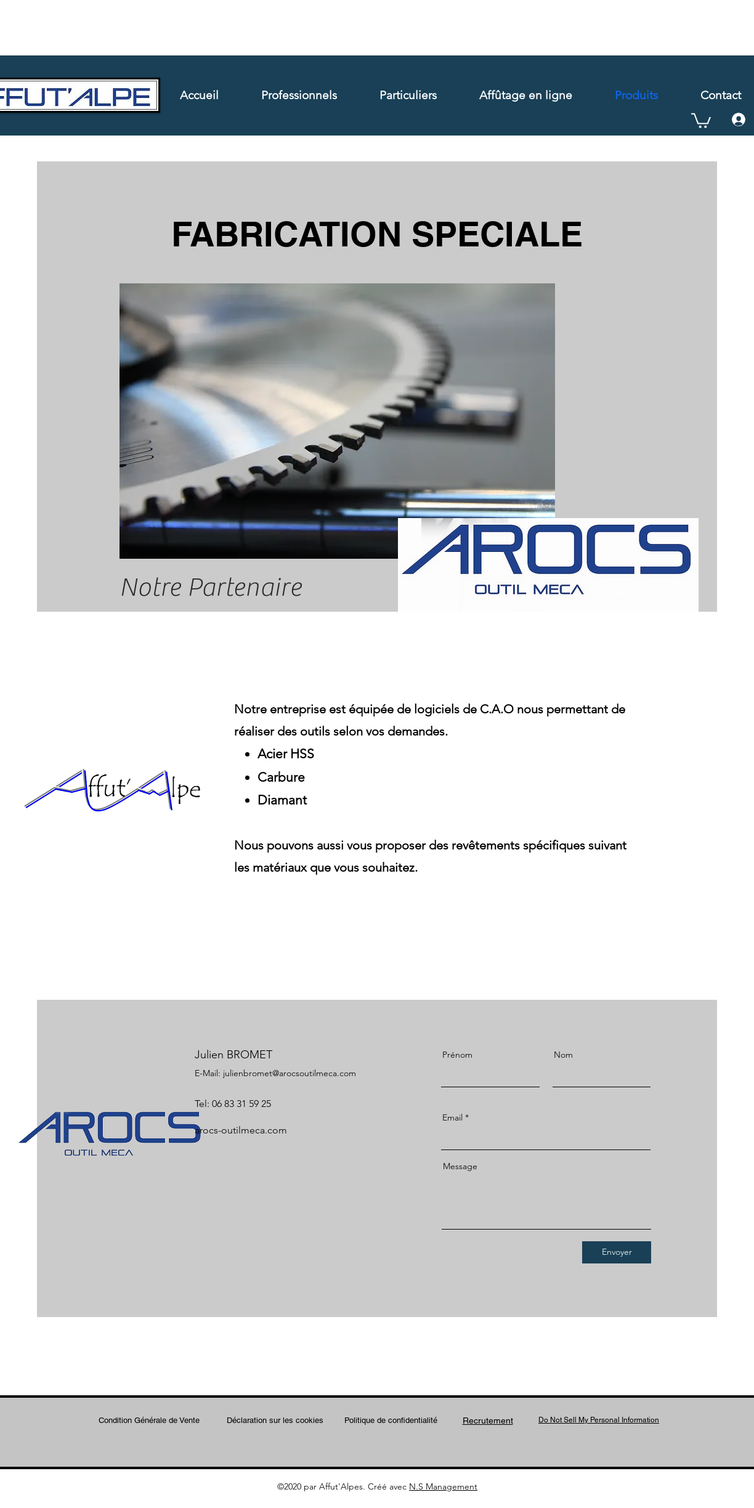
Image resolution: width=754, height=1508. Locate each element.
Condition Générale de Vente (149, 1420)
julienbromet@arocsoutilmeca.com (289, 1073)
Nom (563, 1054)
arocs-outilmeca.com (241, 1130)
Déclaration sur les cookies (275, 1420)
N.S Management (443, 1486)
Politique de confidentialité (390, 1420)
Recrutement (488, 1420)
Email (452, 1117)
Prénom (457, 1054)
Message (460, 1166)
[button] (701, 119)
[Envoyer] (616, 1252)
